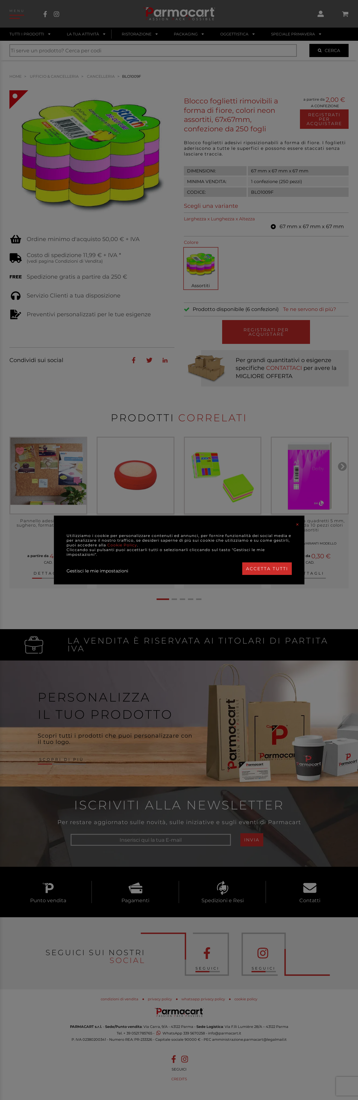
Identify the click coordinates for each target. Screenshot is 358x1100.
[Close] (297, 524)
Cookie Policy (122, 545)
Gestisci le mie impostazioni (97, 571)
